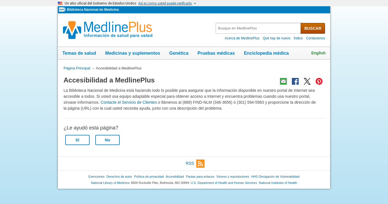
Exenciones (96, 176)
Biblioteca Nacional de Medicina (93, 10)
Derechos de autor (119, 176)
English (318, 53)
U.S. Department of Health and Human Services (224, 182)
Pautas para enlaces (200, 176)
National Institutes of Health (278, 182)
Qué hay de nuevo (276, 38)
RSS (195, 164)
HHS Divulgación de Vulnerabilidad (275, 176)
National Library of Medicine (110, 182)
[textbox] (258, 28)
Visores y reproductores (232, 176)
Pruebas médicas (216, 53)
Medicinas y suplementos (132, 53)
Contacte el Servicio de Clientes (129, 102)
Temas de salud (79, 53)
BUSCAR (312, 28)
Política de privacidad (149, 176)
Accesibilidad (175, 176)
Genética (179, 53)
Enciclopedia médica (266, 53)
